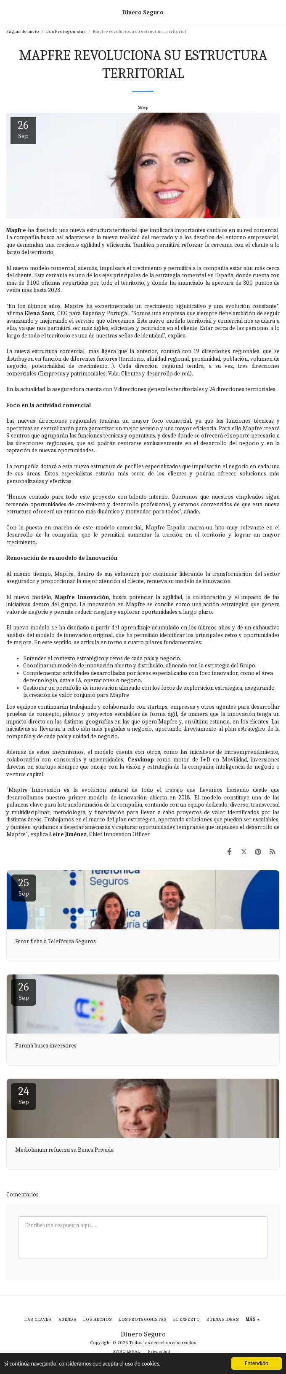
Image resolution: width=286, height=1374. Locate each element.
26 (23, 991)
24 (23, 1095)
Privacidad (159, 1351)
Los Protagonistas (66, 31)
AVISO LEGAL (126, 1351)
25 (23, 887)
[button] (9, 12)
